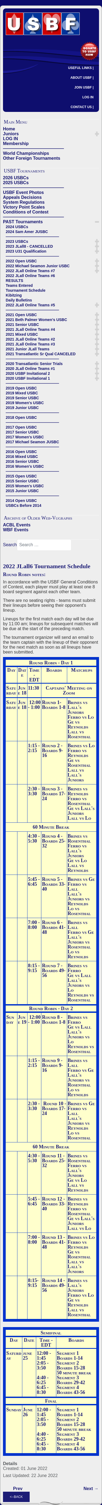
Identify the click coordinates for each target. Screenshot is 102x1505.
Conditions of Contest (25, 212)
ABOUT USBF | (82, 78)
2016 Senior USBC (22, 461)
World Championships (26, 153)
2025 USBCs (16, 182)
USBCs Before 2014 (23, 505)
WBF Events (15, 529)
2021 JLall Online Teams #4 (30, 329)
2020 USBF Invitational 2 (28, 373)
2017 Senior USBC (22, 432)
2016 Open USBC (21, 452)
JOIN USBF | (84, 87)
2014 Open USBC (21, 500)
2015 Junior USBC (22, 491)
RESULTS (14, 280)
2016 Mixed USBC (22, 456)
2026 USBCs (16, 177)
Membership (16, 143)
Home (9, 129)
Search (10, 544)
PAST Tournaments (23, 221)
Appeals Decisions (22, 197)
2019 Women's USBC (25, 403)
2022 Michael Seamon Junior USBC (38, 266)
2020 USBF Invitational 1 (28, 378)
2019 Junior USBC (22, 408)
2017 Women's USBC (25, 437)
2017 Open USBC (21, 427)
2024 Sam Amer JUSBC (27, 232)
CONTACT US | (82, 107)
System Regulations (24, 202)
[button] (97, 133)
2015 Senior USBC (22, 481)
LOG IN (88, 97)
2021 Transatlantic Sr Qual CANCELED (41, 354)
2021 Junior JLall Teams (28, 349)
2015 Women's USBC (25, 486)
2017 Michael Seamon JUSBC (32, 442)
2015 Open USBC (21, 476)
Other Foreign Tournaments (31, 158)
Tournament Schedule (25, 290)
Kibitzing (14, 295)
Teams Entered (19, 285)
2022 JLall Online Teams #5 (30, 305)
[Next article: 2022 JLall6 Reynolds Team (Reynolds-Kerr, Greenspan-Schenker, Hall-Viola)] (91, 1488)
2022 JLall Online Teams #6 (30, 276)
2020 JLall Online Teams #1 (30, 368)
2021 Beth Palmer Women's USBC (36, 320)
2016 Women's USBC (25, 466)
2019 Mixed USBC (22, 393)
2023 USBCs (17, 241)
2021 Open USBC (21, 315)
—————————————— (33, 148)
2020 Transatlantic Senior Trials (34, 364)
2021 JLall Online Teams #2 (30, 339)
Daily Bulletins (19, 300)
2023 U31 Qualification (26, 251)
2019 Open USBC (21, 388)
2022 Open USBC (21, 261)
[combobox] (44, 545)
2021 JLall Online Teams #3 (30, 344)
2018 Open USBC (21, 417)
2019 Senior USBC (22, 398)
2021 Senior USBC (22, 324)
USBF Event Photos (23, 192)
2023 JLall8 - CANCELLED (29, 246)
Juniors (11, 133)
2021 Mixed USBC (22, 334)
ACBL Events (16, 525)
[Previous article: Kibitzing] (18, 1488)
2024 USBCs (17, 227)
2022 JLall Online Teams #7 (30, 271)
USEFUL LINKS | (81, 68)
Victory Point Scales (24, 207)
